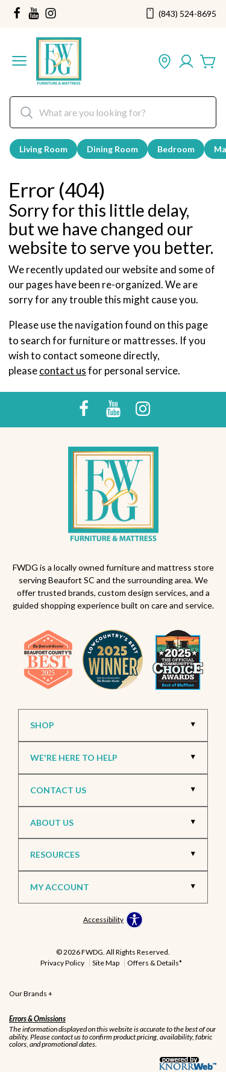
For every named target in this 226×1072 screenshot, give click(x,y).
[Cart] (207, 62)
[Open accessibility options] (113, 919)
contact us (62, 370)
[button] (19, 62)
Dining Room (112, 149)
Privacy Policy (62, 962)
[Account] (186, 62)
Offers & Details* (154, 962)
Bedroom (176, 149)
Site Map (105, 962)
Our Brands (30, 993)
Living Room (43, 149)
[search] (113, 112)
